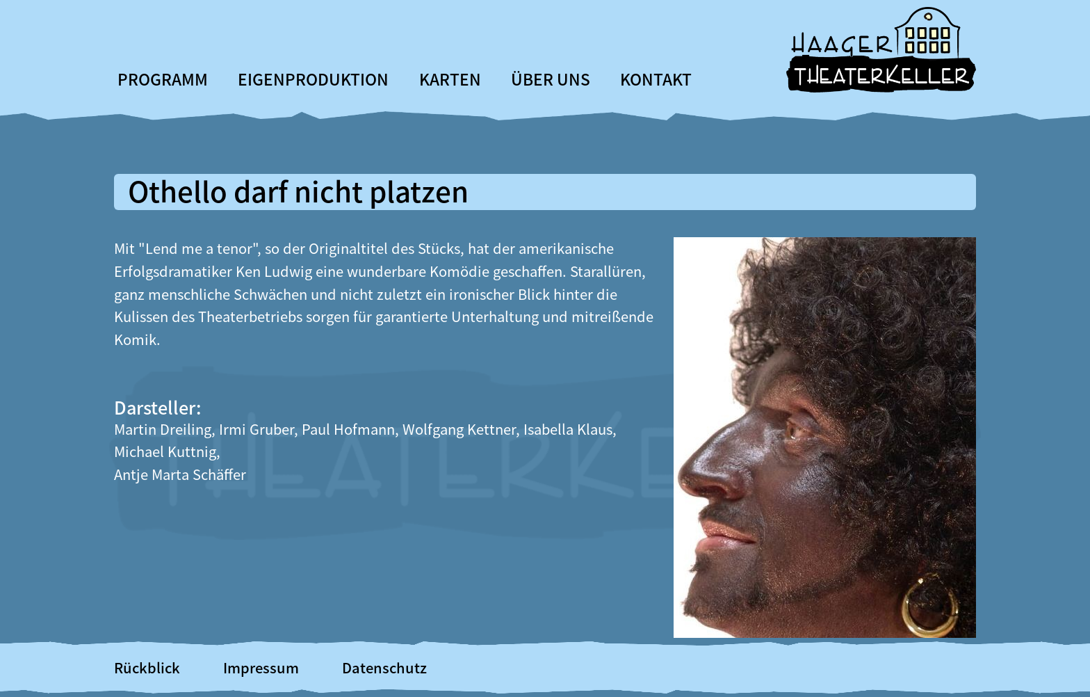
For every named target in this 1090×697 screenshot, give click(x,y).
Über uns (550, 78)
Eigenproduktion (313, 78)
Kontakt (656, 78)
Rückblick (147, 667)
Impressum (261, 667)
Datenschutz (384, 667)
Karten (450, 78)
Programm (162, 78)
